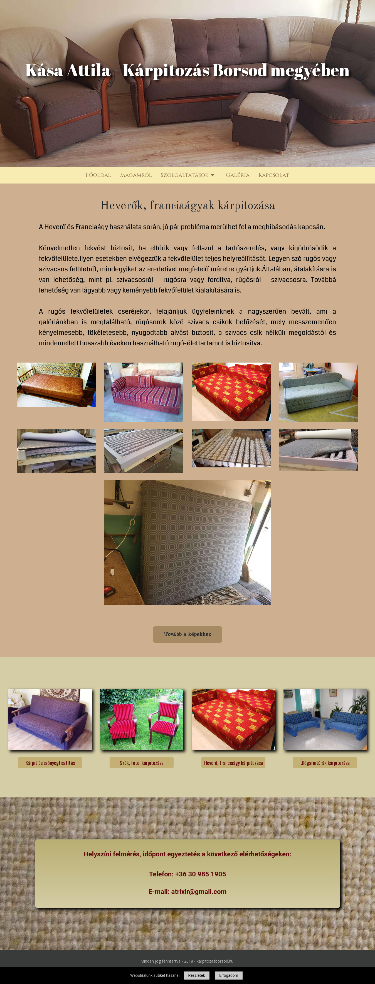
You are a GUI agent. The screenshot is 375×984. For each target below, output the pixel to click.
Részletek (196, 975)
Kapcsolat (273, 175)
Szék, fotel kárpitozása (142, 762)
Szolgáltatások (189, 175)
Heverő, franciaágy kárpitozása (233, 762)
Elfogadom (228, 975)
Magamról (136, 175)
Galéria (238, 175)
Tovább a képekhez (187, 634)
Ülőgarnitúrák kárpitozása (325, 762)
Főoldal (98, 175)
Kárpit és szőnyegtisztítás (50, 762)
